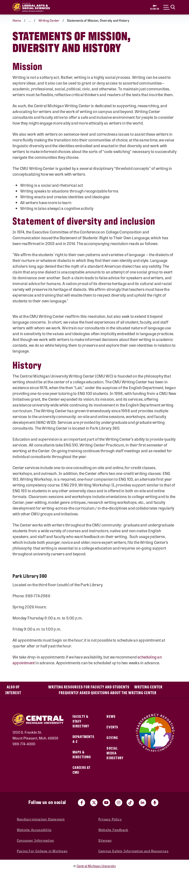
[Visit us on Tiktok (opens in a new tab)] (130, 802)
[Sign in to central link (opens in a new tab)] (155, 7)
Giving (112, 737)
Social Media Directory (115, 752)
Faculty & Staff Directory (81, 721)
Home (17, 20)
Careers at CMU (82, 770)
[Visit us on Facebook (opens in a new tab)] (81, 802)
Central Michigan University (96, 866)
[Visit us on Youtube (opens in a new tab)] (106, 802)
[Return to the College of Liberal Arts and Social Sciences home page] (31, 7)
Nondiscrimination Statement (41, 819)
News (111, 716)
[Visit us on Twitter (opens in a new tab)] (93, 802)
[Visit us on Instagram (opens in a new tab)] (118, 802)
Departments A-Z (83, 739)
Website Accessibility (34, 829)
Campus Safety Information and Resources (133, 851)
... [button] (29, 20)
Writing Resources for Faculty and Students (88, 687)
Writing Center (49, 20)
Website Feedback (113, 829)
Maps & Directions (82, 754)
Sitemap (105, 840)
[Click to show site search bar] (169, 7)
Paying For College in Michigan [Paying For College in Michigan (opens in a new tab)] (42, 851)
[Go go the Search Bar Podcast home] (154, 802)
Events (112, 726)
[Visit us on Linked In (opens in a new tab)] (142, 802)
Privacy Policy (110, 819)
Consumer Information (35, 840)
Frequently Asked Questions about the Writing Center (107, 692)
